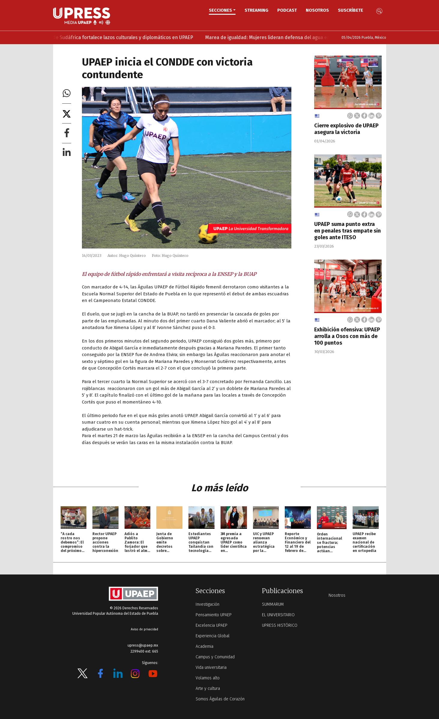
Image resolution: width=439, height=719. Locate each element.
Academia (204, 646)
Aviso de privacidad (144, 629)
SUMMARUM (273, 604)
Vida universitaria (211, 667)
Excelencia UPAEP (211, 625)
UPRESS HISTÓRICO (279, 625)
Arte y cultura (208, 688)
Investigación (207, 604)
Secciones (220, 10)
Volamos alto (208, 678)
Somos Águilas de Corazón (220, 699)
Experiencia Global (213, 635)
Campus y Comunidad (215, 657)
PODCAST (287, 10)
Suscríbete (350, 10)
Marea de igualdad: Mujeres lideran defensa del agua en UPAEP (282, 37)
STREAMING (256, 10)
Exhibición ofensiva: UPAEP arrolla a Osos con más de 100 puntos (347, 336)
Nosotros (317, 10)
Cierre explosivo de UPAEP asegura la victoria (346, 129)
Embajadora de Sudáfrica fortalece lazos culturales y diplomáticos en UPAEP (116, 37)
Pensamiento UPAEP (214, 614)
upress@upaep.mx (143, 645)
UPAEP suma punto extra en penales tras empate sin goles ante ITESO (347, 231)
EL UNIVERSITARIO (278, 614)
